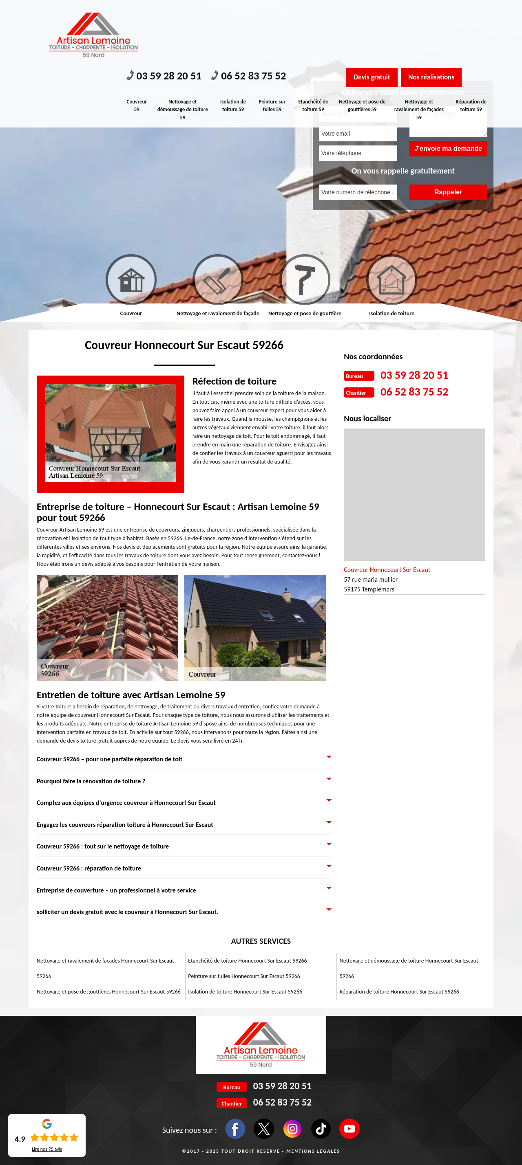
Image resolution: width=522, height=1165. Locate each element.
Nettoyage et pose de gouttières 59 (363, 42)
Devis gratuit (374, 13)
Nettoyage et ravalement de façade (218, 313)
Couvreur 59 (137, 42)
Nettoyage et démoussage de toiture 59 (183, 46)
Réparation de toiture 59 (471, 42)
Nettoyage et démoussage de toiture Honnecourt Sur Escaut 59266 (409, 968)
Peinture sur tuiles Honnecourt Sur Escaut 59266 (244, 976)
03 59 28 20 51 (167, 12)
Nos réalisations (438, 13)
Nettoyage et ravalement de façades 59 (419, 46)
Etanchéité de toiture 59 (315, 42)
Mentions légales (313, 1151)
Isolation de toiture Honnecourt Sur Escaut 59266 (245, 991)
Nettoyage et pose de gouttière (304, 313)
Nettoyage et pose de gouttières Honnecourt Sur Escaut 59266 (109, 991)
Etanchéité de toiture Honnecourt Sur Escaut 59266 (247, 960)
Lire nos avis (47, 1149)
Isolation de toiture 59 (233, 42)
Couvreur (131, 313)
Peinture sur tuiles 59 (273, 42)
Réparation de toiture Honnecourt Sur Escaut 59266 (399, 991)
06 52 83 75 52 (257, 12)
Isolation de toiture (391, 313)
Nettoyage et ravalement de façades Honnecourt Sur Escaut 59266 (105, 968)
